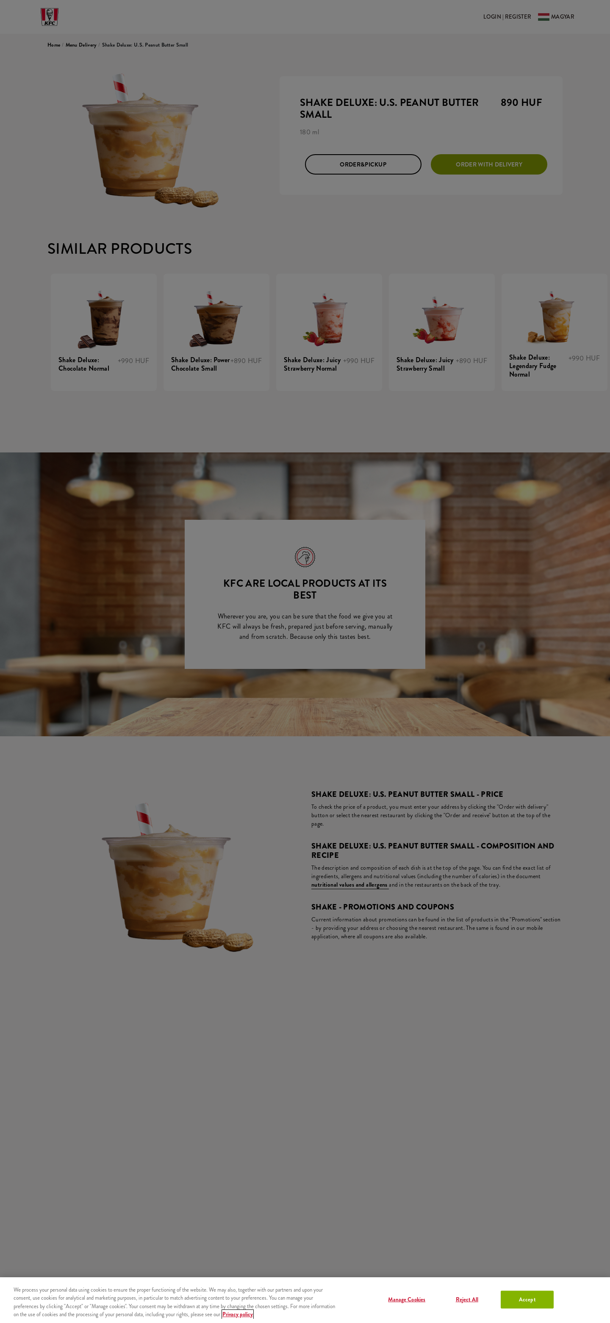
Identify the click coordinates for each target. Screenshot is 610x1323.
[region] (305, 1300)
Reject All (467, 1299)
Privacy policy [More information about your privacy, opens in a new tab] (237, 1314)
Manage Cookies (406, 1299)
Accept (527, 1299)
